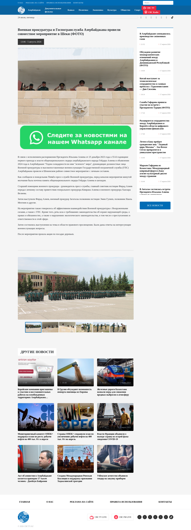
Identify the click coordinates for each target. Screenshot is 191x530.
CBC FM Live (122, 517)
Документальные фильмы (53, 10)
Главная (24, 502)
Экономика (98, 10)
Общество (125, 10)
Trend (51, 177)
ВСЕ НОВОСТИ (155, 205)
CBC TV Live (98, 517)
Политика (83, 10)
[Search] (158, 3)
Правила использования (58, 3)
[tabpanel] (33, 327)
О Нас (20, 3)
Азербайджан (34, 10)
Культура (112, 10)
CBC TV (148, 7)
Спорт (138, 10)
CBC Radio (151, 12)
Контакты (78, 3)
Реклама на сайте (35, 3)
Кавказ (71, 10)
